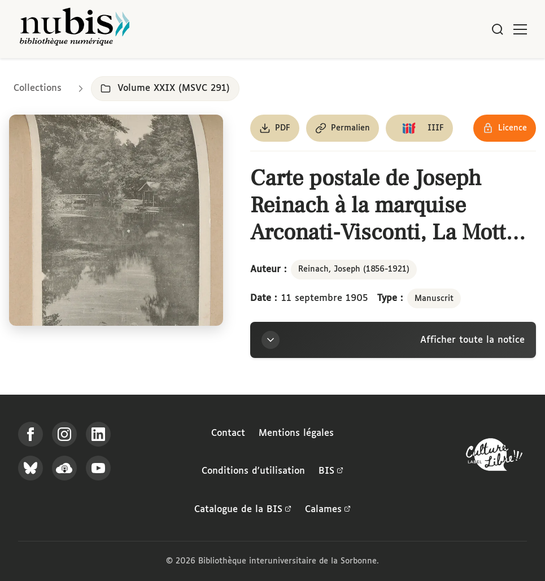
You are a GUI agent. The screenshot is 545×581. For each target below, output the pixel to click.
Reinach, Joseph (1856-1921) (353, 269)
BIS (331, 471)
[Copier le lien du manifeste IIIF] (419, 128)
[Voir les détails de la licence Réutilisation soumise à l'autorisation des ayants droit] (504, 128)
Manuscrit (434, 299)
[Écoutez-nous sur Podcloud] (64, 468)
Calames (328, 510)
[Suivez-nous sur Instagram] (64, 434)
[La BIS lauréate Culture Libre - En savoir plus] (494, 457)
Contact (228, 433)
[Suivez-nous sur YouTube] (98, 468)
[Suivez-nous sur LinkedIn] (98, 434)
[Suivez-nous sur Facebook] (30, 434)
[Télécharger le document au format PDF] (274, 128)
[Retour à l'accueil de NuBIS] (74, 29)
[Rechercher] (497, 29)
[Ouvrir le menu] (520, 29)
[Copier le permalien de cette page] (342, 128)
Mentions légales (296, 433)
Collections (38, 88)
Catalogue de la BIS (242, 510)
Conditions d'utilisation (253, 471)
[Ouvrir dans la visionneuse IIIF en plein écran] (116, 220)
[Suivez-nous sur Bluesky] (30, 468)
